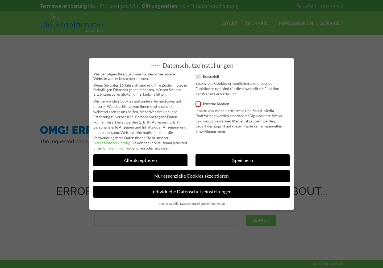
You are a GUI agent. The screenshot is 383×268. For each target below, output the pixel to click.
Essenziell (209, 76)
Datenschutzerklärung (111, 143)
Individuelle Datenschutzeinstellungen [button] (191, 192)
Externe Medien (214, 103)
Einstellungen (114, 148)
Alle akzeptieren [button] (140, 160)
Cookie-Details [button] (168, 204)
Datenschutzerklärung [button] (194, 204)
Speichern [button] (242, 160)
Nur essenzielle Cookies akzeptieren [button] (191, 176)
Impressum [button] (218, 204)
